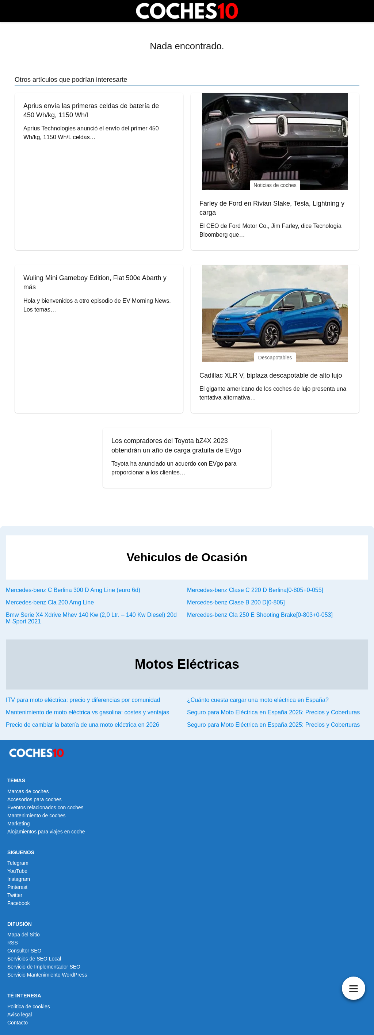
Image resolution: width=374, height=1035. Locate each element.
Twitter (14, 895)
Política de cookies (28, 1006)
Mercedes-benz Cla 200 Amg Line (50, 602)
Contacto (17, 1023)
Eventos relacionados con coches (45, 807)
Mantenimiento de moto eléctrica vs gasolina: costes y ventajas (87, 712)
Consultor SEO (24, 951)
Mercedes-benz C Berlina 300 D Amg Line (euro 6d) (73, 590)
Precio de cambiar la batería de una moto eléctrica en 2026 (82, 725)
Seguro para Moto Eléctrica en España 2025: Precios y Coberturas (273, 712)
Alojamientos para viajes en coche (46, 832)
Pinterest (17, 887)
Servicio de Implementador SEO (43, 967)
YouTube (17, 871)
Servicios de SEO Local (34, 959)
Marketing (18, 823)
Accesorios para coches (34, 799)
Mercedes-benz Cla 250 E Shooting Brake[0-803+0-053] (260, 615)
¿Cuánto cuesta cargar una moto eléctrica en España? (258, 700)
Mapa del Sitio (23, 934)
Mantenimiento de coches (36, 815)
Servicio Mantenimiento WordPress (47, 975)
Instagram (18, 879)
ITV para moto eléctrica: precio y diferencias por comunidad (83, 700)
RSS (12, 943)
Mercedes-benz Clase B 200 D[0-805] (236, 602)
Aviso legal (19, 1014)
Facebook (18, 903)
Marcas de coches (28, 791)
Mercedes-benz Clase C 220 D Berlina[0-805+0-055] (255, 590)
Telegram (17, 863)
